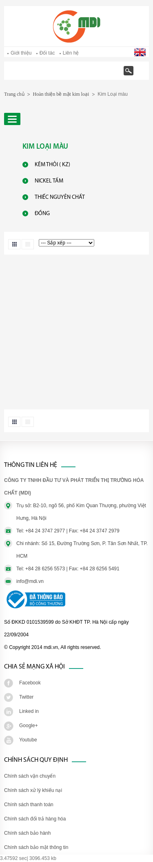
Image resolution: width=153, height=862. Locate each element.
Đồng (42, 214)
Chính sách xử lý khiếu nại (33, 790)
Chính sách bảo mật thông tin (36, 847)
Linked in (29, 711)
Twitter (26, 697)
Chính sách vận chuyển (29, 776)
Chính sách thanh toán (28, 804)
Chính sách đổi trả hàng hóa (35, 819)
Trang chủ (35, 74)
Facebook (30, 683)
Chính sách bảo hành (27, 833)
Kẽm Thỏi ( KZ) (52, 165)
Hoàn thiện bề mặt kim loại (61, 94)
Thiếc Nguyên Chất (60, 197)
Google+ (28, 725)
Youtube (28, 740)
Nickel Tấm (49, 181)
